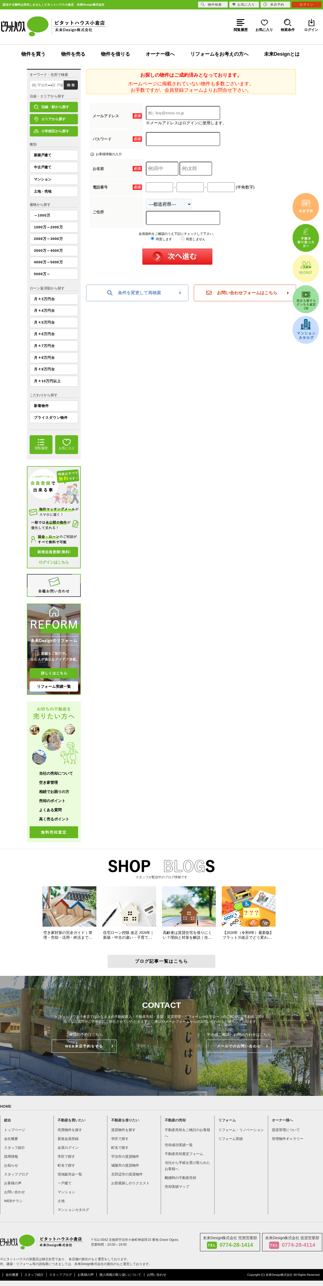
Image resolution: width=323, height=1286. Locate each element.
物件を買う (33, 54)
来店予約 (273, 4)
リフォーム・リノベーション (241, 1130)
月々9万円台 (44, 369)
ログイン (307, 4)
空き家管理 (48, 782)
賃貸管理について (286, 1130)
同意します (161, 239)
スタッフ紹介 (14, 1148)
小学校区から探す (51, 131)
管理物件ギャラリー (287, 1139)
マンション (42, 179)
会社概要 (11, 1139)
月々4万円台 (44, 311)
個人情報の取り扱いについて (120, 1275)
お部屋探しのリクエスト (130, 1183)
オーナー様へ (160, 54)
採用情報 (11, 1156)
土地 (61, 1201)
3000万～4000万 (48, 251)
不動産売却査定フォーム (184, 1154)
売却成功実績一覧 (179, 1145)
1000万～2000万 (48, 227)
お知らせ (11, 1165)
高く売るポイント (54, 819)
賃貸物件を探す (123, 1130)
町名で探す (66, 1165)
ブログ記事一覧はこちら (161, 961)
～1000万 (42, 215)
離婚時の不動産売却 (180, 1178)
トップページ (14, 1130)
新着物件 (41, 406)
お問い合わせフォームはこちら (241, 293)
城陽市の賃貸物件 (125, 1165)
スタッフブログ (16, 1174)
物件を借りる (115, 54)
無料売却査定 (54, 832)
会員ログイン (68, 1148)
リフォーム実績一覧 (54, 686)
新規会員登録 (68, 1139)
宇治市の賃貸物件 (125, 1156)
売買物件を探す (70, 1130)
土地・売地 (42, 191)
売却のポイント (52, 801)
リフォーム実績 (230, 1139)
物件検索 (211, 4)
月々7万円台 (44, 346)
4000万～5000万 (48, 262)
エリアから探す (50, 119)
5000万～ (42, 274)
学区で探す (66, 1156)
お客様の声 (13, 1183)
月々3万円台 (44, 299)
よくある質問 (50, 810)
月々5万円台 (44, 322)
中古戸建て (42, 167)
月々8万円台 (44, 358)
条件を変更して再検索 (134, 293)
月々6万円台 (44, 334)
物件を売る (73, 54)
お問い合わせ (14, 1192)
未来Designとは (282, 54)
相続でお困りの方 (54, 791)
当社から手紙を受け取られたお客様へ (187, 1166)
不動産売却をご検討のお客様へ (187, 1133)
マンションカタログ (73, 1210)
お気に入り (243, 4)
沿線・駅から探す (51, 107)
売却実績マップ (177, 1187)
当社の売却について (56, 773)
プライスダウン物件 (51, 418)
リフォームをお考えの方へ (219, 54)
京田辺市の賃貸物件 (127, 1174)
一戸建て (65, 1183)
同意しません (193, 239)
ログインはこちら (54, 562)
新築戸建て (42, 155)
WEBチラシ (13, 1201)
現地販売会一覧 (70, 1174)
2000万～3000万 (48, 239)
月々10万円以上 (47, 381)
